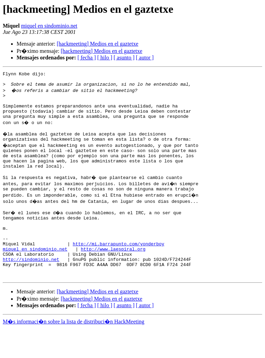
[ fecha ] (86, 57)
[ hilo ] (104, 57)
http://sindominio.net (31, 286)
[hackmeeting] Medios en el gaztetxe (97, 44)
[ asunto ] (124, 57)
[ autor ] (145, 57)
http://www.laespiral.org (113, 274)
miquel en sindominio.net (49, 26)
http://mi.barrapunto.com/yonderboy (118, 267)
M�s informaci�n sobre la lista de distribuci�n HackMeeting (73, 352)
